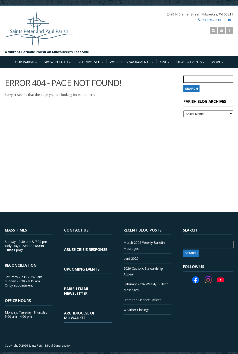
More (217, 62)
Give (164, 62)
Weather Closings (136, 310)
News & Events (190, 62)
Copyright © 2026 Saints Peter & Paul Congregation (38, 346)
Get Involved (90, 62)
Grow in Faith (57, 62)
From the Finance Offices (142, 300)
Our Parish (26, 62)
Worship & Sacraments (131, 62)
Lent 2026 (130, 258)
